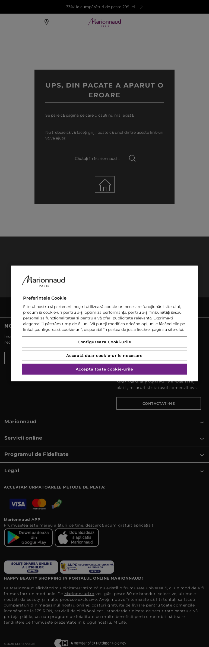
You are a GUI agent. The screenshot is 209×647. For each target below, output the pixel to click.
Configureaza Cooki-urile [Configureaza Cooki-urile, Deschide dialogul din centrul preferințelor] (104, 342)
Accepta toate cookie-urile (104, 369)
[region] (104, 323)
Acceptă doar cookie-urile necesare (104, 355)
